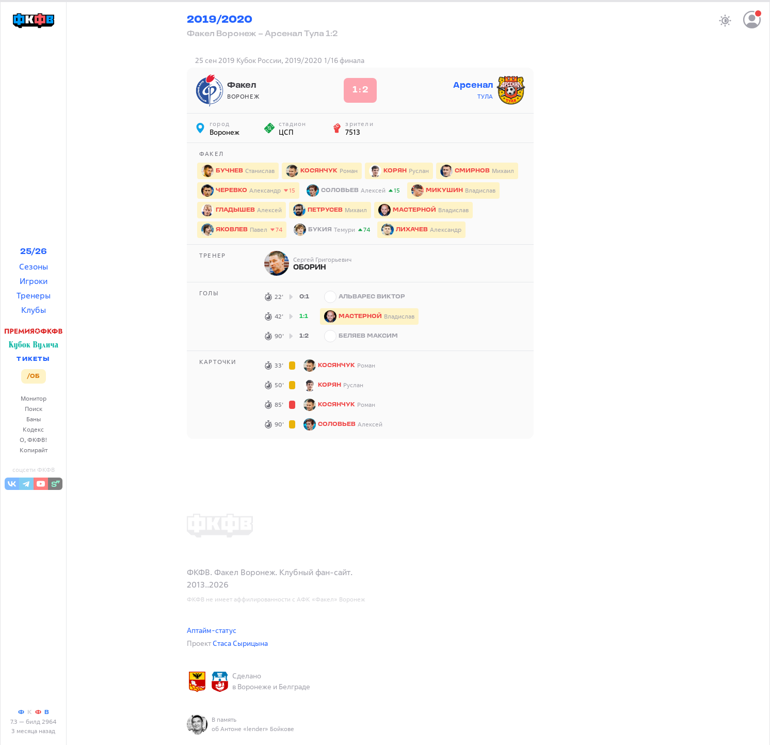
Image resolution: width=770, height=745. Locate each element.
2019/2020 (219, 20)
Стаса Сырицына (240, 643)
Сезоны (33, 266)
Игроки (33, 281)
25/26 (33, 252)
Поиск (33, 408)
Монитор (33, 398)
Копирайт (33, 450)
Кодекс (33, 429)
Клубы (33, 309)
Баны (33, 419)
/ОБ (33, 376)
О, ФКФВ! (33, 439)
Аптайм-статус (211, 630)
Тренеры (34, 295)
